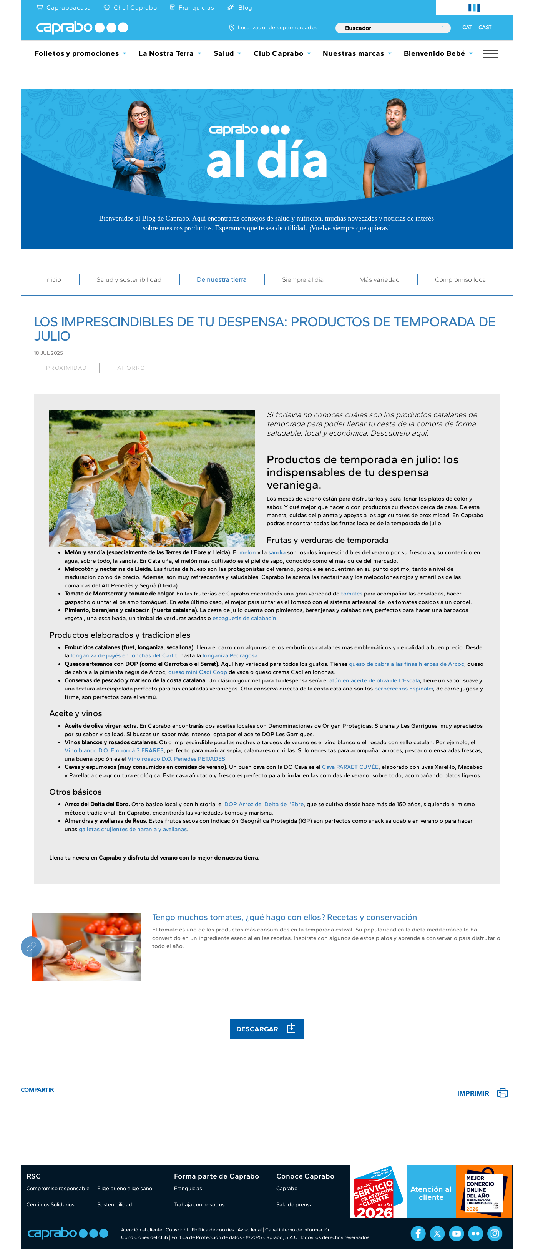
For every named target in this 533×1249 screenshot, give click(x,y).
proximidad (66, 367)
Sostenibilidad (114, 1204)
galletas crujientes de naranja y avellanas (133, 829)
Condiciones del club (144, 1237)
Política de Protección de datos (206, 1237)
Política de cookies (213, 1229)
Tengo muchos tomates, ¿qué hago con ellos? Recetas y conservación (284, 917)
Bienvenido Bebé (435, 53)
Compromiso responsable (58, 1188)
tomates (351, 593)
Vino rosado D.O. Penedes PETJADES (176, 758)
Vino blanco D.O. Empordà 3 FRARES (114, 750)
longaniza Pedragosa (230, 655)
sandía (277, 552)
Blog (245, 7)
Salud (224, 53)
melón (247, 552)
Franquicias (196, 7)
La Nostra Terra (166, 53)
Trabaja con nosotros (199, 1204)
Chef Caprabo (135, 7)
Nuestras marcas (353, 53)
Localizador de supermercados (277, 27)
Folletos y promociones (77, 53)
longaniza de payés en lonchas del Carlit (124, 655)
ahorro (131, 367)
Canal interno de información (297, 1229)
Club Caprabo (279, 53)
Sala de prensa (294, 1204)
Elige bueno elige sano (124, 1188)
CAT (467, 27)
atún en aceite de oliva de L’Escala (374, 680)
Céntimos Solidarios (51, 1204)
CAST (484, 27)
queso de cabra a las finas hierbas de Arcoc (406, 663)
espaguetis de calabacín (244, 618)
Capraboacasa (68, 7)
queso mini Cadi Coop (197, 672)
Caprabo (286, 1188)
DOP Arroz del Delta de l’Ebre (264, 804)
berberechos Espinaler (403, 688)
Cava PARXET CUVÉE (350, 766)
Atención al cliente (431, 1193)
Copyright (177, 1229)
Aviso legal (249, 1229)
